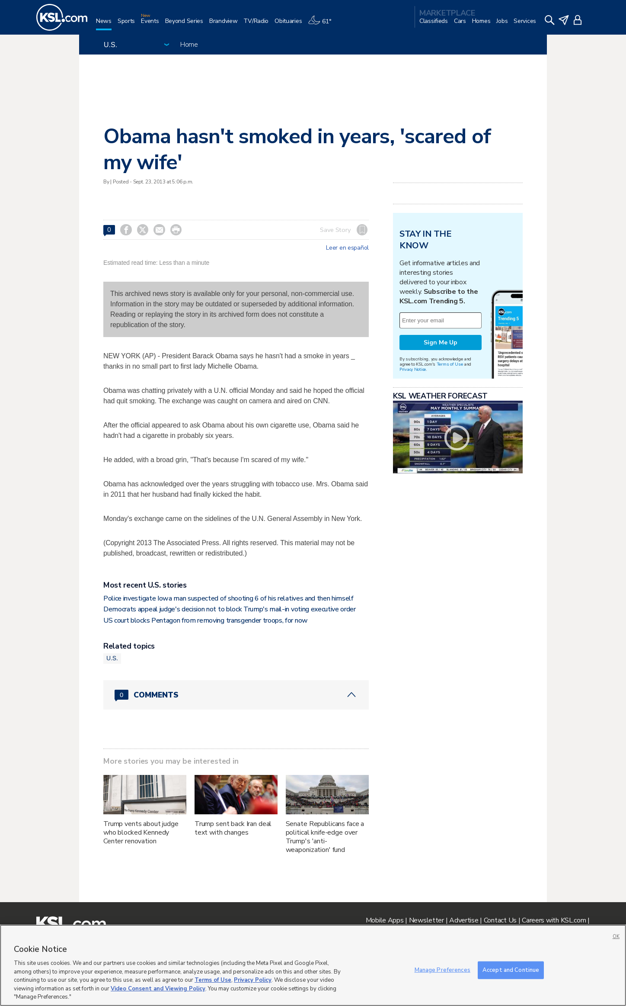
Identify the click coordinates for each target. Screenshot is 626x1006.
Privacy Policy (252, 980)
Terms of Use (450, 364)
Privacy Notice (412, 369)
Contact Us (500, 920)
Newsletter (426, 920)
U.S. (112, 658)
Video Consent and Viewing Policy (158, 989)
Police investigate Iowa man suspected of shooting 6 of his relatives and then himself (228, 598)
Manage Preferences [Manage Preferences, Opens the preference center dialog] (442, 970)
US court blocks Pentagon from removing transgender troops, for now (205, 620)
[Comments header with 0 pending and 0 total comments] (236, 695)
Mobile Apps (385, 920)
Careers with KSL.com (554, 920)
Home (189, 44)
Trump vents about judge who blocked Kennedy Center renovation (141, 832)
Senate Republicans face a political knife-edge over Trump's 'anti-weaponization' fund (325, 837)
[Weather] (322, 24)
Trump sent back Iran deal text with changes (233, 828)
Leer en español (347, 248)
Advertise (463, 920)
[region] (313, 965)
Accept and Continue (510, 970)
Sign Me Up (440, 342)
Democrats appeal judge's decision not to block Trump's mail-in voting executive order (229, 609)
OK (616, 936)
